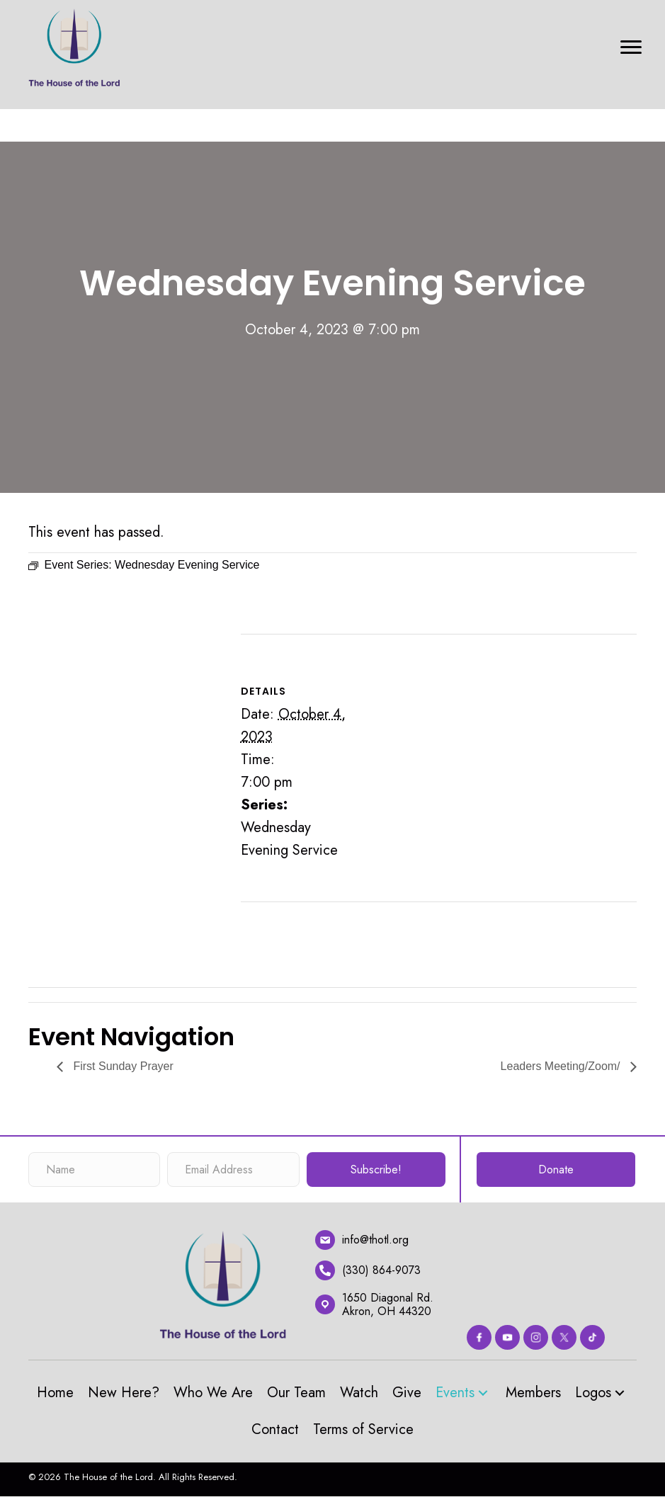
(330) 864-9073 (381, 1270)
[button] (482, 1392)
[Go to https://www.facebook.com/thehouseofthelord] (479, 1337)
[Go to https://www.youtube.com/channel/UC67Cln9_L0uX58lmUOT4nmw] (507, 1337)
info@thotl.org (375, 1239)
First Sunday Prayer (122, 1066)
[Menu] (631, 47)
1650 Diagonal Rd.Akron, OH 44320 (387, 1304)
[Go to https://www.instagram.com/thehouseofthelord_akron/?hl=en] (535, 1337)
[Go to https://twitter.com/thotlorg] (564, 1337)
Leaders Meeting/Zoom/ (562, 1066)
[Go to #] (592, 1337)
